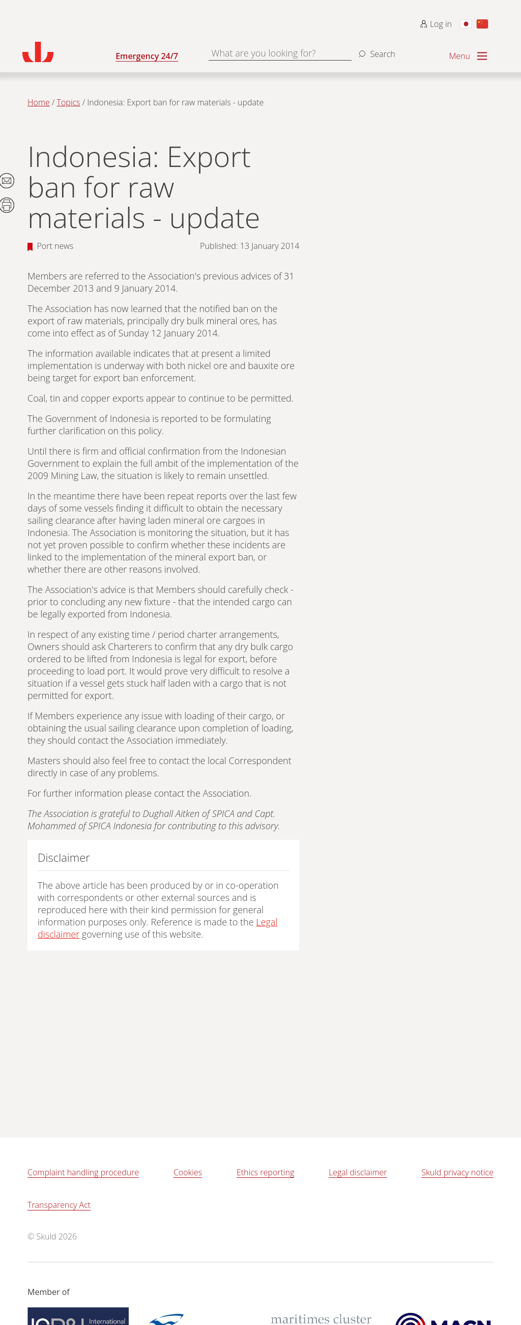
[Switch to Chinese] (482, 24)
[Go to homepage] (68, 52)
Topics (68, 102)
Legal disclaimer (358, 1172)
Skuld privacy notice (457, 1172)
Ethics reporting (265, 1172)
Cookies (187, 1172)
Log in (436, 24)
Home (38, 102)
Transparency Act (59, 1204)
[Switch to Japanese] (466, 24)
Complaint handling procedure (83, 1172)
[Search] (375, 50)
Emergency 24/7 (146, 56)
